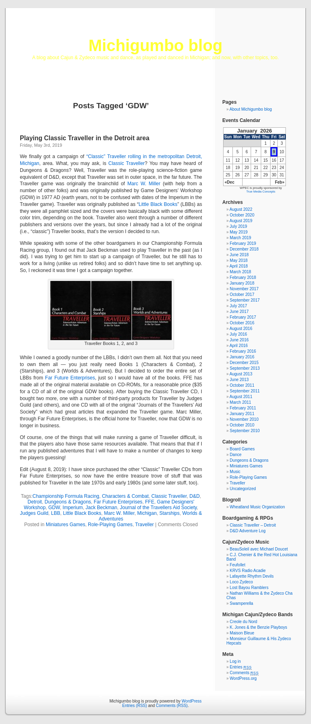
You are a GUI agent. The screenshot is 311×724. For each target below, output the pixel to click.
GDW (54, 507)
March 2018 (240, 272)
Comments (244, 672)
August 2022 (241, 209)
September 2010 (245, 430)
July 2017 (238, 306)
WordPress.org (243, 678)
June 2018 (239, 255)
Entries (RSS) (134, 705)
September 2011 (245, 391)
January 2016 (242, 357)
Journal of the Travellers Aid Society (158, 507)
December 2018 (244, 249)
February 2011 (243, 408)
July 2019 (238, 226)
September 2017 (245, 300)
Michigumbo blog (155, 45)
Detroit (35, 502)
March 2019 (240, 238)
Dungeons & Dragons (68, 502)
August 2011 (241, 396)
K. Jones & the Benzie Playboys (258, 627)
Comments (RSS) (171, 705)
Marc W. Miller (144, 183)
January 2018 (242, 283)
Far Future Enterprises (70, 378)
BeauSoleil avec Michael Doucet (259, 549)
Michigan (147, 513)
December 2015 (244, 362)
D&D (195, 496)
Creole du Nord (243, 621)
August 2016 (241, 328)
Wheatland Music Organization (257, 507)
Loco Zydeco (241, 582)
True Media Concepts (260, 191)
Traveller (144, 524)
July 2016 (238, 334)
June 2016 (239, 340)
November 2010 (244, 419)
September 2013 (245, 368)
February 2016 (243, 351)
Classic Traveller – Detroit (253, 525)
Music (235, 471)
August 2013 (241, 374)
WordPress (192, 701)
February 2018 (243, 277)
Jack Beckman (101, 507)
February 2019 (243, 243)
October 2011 (242, 385)
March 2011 (240, 402)
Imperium (73, 507)
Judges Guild (34, 513)
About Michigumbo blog (251, 109)
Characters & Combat (125, 496)
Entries (240, 667)
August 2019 (241, 220)
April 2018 (239, 266)
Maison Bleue (242, 633)
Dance (235, 454)
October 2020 (242, 215)
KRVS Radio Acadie (248, 570)
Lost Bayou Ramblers (249, 587)
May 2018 (238, 260)
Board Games (242, 449)
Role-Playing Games (110, 524)
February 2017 (243, 317)
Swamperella (241, 603)
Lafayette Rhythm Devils (251, 576)
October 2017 (242, 294)
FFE (149, 502)
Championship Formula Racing (65, 496)
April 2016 (239, 345)
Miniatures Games (65, 524)
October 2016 (242, 323)
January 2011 (242, 413)
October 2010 (242, 425)
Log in (235, 661)
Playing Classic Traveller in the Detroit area (84, 138)
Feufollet (237, 565)
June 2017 (239, 311)
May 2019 (238, 232)
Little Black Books (157, 204)
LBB (55, 513)
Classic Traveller (127, 163)
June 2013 (239, 379)
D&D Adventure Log (247, 531)
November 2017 (244, 289)
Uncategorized (243, 488)
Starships (170, 513)
